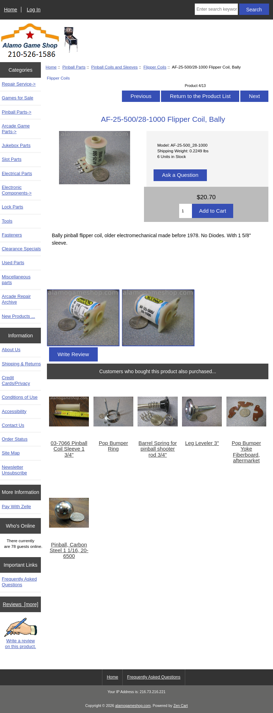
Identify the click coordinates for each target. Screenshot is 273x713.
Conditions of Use (20, 397)
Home (10, 9)
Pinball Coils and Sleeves (114, 67)
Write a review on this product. (20, 633)
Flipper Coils (155, 67)
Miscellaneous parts (16, 279)
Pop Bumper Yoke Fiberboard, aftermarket (246, 451)
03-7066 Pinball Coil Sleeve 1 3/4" (69, 448)
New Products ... (18, 316)
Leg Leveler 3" (202, 443)
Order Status (14, 439)
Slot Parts (11, 159)
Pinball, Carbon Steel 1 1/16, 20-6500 (69, 550)
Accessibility (14, 411)
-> (16, 112)
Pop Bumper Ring (113, 446)
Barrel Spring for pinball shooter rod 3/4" (158, 448)
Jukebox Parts (16, 145)
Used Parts (13, 262)
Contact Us (13, 425)
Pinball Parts (73, 67)
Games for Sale (17, 97)
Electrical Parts (17, 173)
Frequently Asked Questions (19, 581)
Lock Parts (12, 206)
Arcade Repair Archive (16, 299)
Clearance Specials (21, 248)
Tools (7, 221)
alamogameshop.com (133, 706)
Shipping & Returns (21, 363)
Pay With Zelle (16, 506)
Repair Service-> (19, 84)
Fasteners (12, 235)
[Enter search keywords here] (216, 9)
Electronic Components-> (17, 190)
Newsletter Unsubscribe (14, 469)
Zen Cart (180, 706)
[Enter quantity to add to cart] (185, 211)
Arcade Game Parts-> (16, 128)
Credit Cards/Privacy (16, 380)
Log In (34, 9)
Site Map (11, 453)
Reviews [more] (20, 604)
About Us (11, 349)
